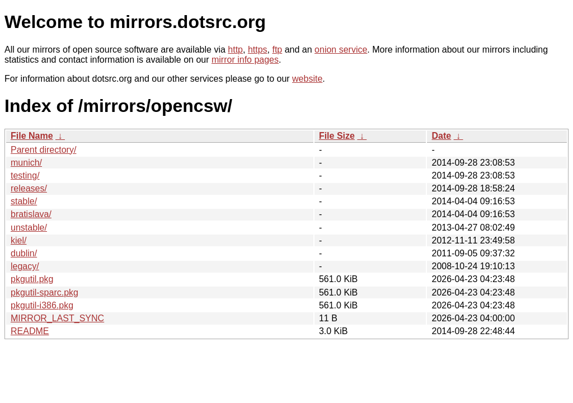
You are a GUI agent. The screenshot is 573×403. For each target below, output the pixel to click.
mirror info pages (245, 59)
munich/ (26, 162)
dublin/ (24, 253)
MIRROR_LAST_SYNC (57, 318)
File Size (337, 135)
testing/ (25, 175)
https (257, 49)
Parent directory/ (43, 149)
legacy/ (25, 266)
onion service (340, 49)
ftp (277, 49)
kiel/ (18, 240)
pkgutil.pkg (32, 279)
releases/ (29, 188)
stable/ (24, 201)
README (30, 331)
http (235, 49)
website (307, 78)
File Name (32, 135)
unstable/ (29, 227)
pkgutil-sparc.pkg (44, 292)
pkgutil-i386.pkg (42, 305)
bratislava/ (31, 214)
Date (441, 135)
